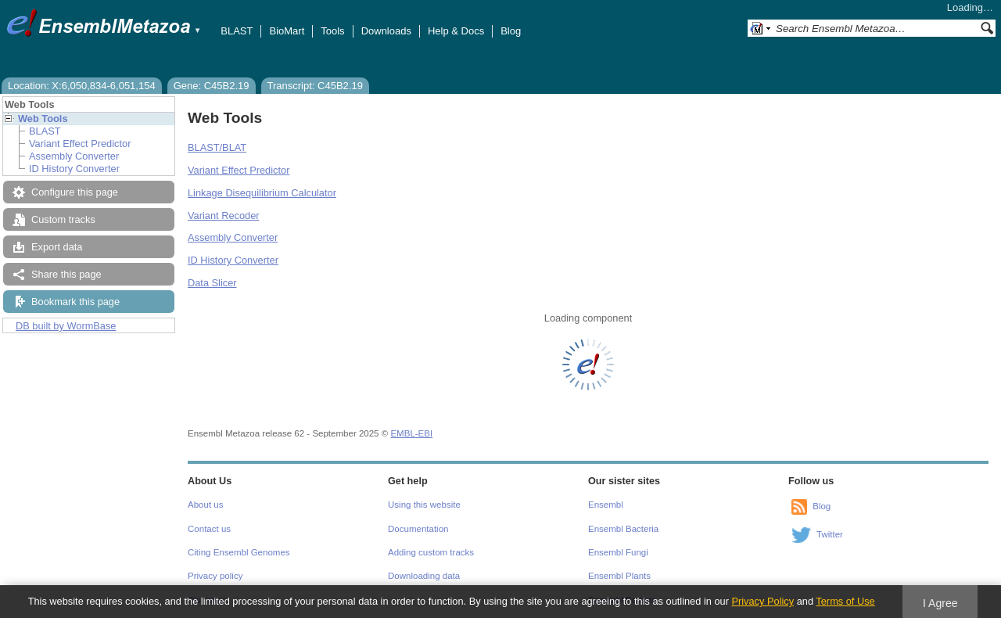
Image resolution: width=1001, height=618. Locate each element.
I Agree (940, 603)
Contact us (209, 529)
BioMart (286, 31)
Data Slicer (212, 283)
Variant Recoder (224, 215)
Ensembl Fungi (618, 552)
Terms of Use (845, 601)
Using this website (424, 504)
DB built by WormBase (66, 326)
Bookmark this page (75, 301)
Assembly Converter (74, 156)
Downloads (386, 31)
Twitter (829, 534)
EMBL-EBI (411, 433)
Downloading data (424, 575)
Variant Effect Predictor (80, 143)
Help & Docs (456, 31)
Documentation (418, 529)
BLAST (237, 31)
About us (205, 504)
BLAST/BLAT (217, 147)
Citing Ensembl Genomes (239, 552)
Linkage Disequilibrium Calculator (262, 193)
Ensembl (605, 504)
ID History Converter (74, 168)
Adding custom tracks (431, 552)
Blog (510, 31)
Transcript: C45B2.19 (315, 86)
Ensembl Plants (619, 575)
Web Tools (43, 118)
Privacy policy (215, 575)
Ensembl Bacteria (623, 529)
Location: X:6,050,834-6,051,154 (82, 86)
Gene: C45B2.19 (211, 86)
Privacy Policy (762, 601)
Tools (332, 31)
